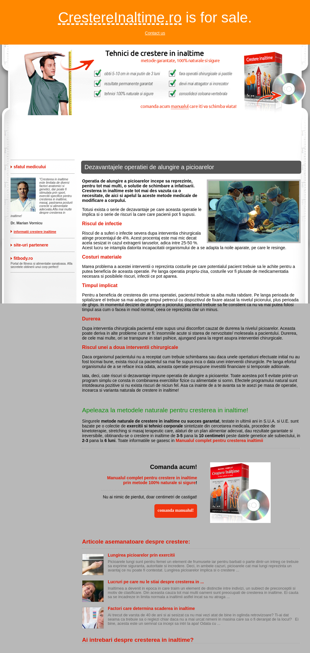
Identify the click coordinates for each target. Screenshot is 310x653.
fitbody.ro (23, 258)
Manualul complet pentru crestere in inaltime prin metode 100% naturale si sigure (152, 480)
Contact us (155, 33)
